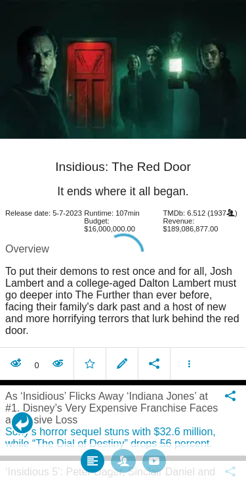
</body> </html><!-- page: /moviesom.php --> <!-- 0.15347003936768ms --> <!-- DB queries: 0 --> (123, 239)
